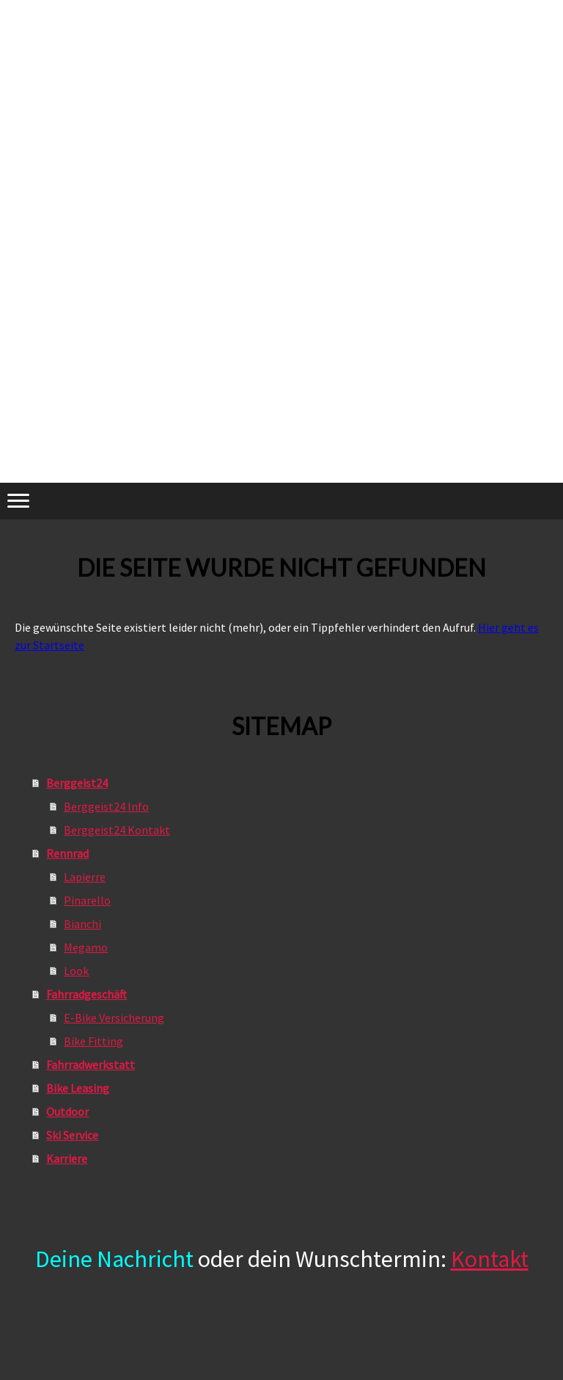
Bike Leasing (77, 1088)
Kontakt (490, 1259)
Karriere (66, 1158)
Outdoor (67, 1111)
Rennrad (67, 853)
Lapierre (85, 876)
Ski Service (72, 1135)
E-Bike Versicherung (114, 1017)
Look (76, 970)
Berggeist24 (77, 782)
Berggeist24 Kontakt (117, 829)
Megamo (86, 947)
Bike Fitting (93, 1041)
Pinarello (87, 900)
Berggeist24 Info (106, 806)
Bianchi (82, 923)
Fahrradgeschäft (86, 994)
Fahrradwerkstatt (90, 1064)
